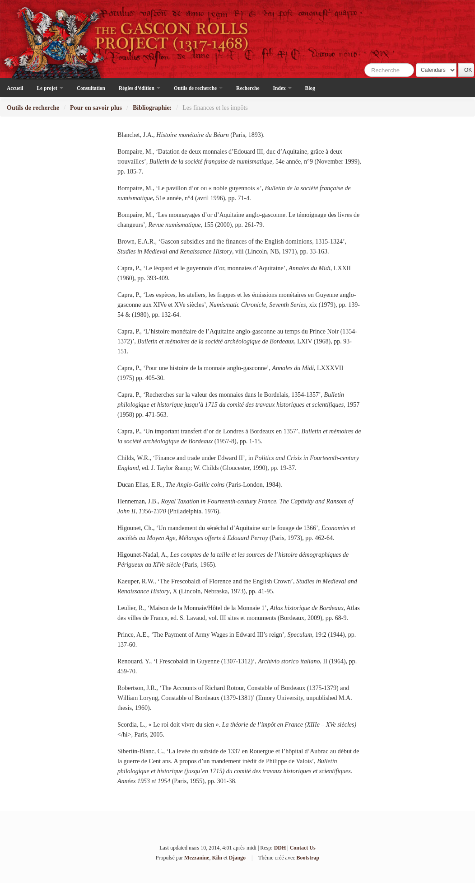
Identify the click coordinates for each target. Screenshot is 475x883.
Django (237, 858)
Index (282, 88)
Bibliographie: (152, 107)
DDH (280, 848)
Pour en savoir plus (96, 107)
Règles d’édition (139, 88)
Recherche (248, 88)
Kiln (217, 858)
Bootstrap (308, 858)
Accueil (15, 88)
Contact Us (303, 848)
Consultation (91, 88)
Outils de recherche (198, 88)
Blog (310, 88)
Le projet (50, 88)
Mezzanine (196, 858)
